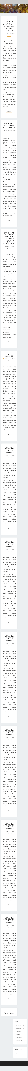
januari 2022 (19, 1037)
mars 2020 (19, 1040)
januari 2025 (19, 1031)
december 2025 (20, 1025)
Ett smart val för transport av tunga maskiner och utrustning (9, 238)
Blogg (17, 1053)
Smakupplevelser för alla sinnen (9, 125)
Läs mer (9, 111)
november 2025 (20, 1028)
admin (10, 34)
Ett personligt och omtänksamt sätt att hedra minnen (9, 24)
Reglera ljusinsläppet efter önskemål (9, 449)
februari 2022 (19, 1034)
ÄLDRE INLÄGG (9, 1013)
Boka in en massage (9, 355)
